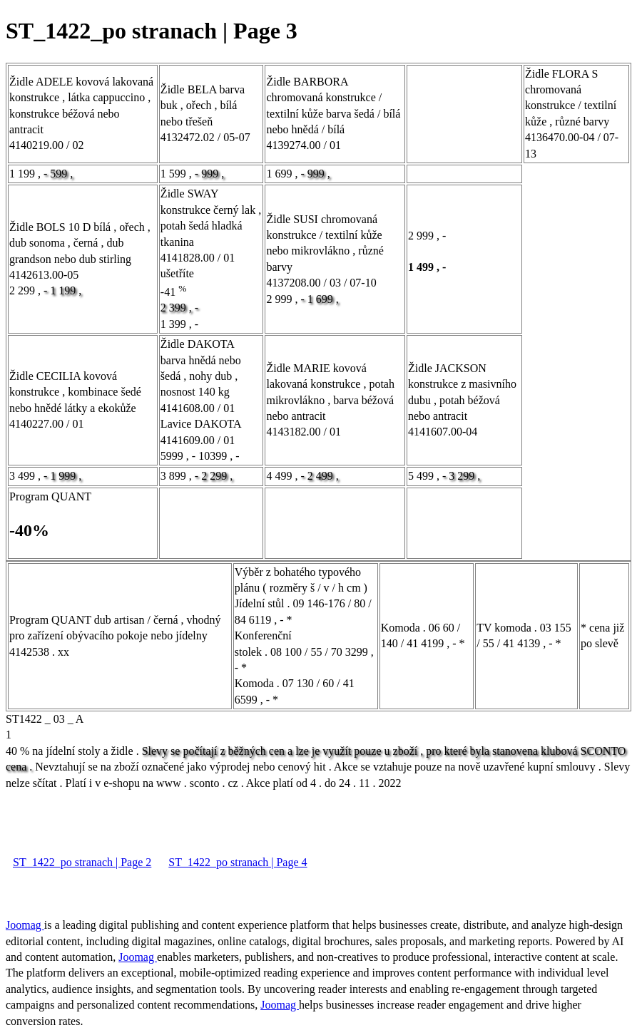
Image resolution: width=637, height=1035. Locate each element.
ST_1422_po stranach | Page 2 (82, 862)
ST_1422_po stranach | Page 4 (237, 862)
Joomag (25, 925)
